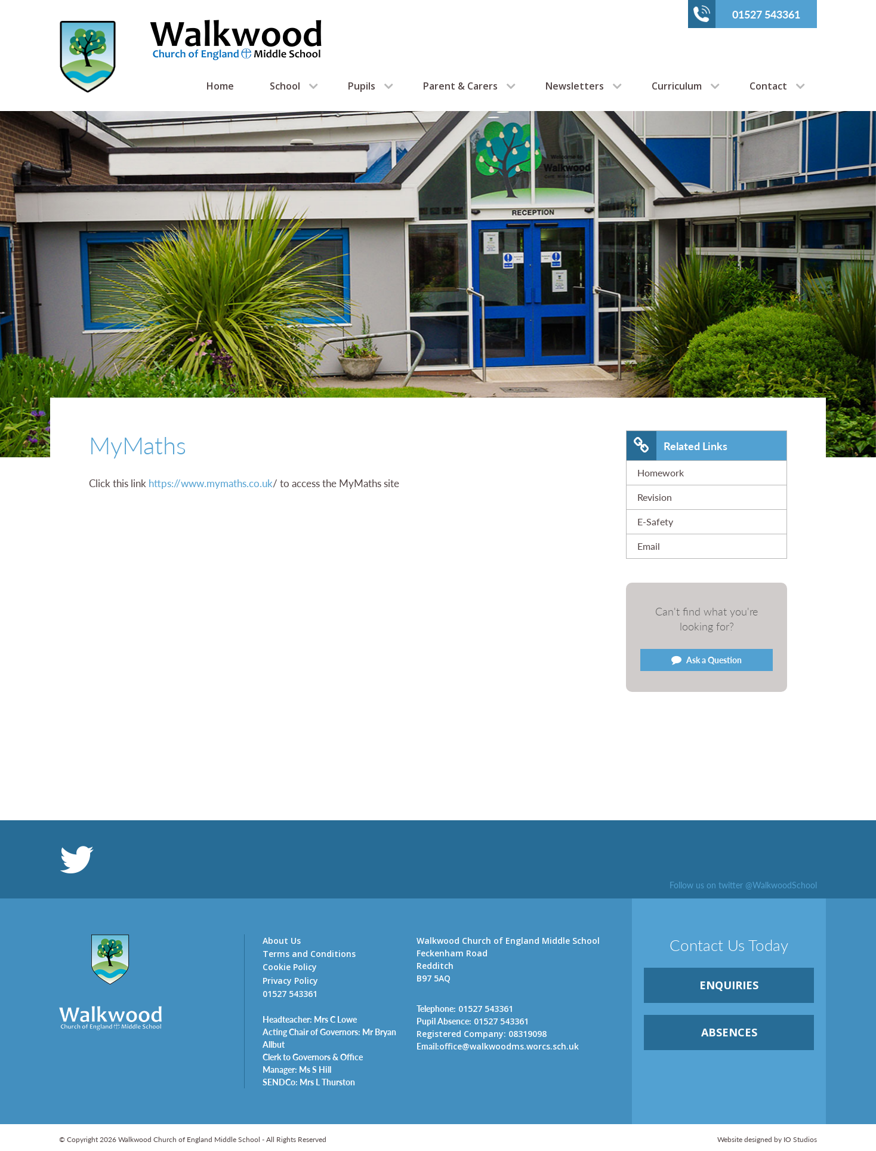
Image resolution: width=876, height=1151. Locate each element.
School (285, 86)
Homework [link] (660, 472)
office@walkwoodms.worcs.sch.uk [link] (498, 1046)
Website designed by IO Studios (767, 1139)
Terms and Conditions (309, 953)
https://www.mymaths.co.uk (211, 483)
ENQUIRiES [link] (728, 985)
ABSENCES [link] (729, 1032)
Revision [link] (654, 497)
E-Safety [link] (655, 521)
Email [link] (648, 546)
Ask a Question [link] (706, 660)
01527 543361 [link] (465, 1008)
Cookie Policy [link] (290, 966)
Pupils (361, 86)
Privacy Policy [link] (290, 980)
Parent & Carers (460, 86)
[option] (438, 284)
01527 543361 (746, 13)
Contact (768, 86)
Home (220, 86)
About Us (282, 940)
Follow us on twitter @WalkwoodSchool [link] (743, 885)
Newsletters (574, 86)
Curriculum (677, 86)
